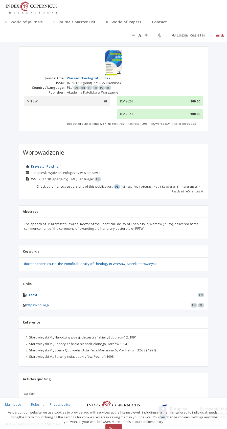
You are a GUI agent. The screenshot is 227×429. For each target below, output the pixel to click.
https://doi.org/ (37, 305)
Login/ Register (188, 35)
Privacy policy (60, 404)
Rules (35, 404)
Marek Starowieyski (142, 263)
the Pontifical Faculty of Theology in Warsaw (91, 263)
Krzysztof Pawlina (45, 166)
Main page (13, 404)
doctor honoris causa (40, 263)
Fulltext (31, 295)
